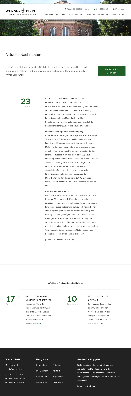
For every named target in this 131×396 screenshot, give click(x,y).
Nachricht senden (17, 382)
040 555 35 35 (101, 9)
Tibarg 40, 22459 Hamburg (77, 9)
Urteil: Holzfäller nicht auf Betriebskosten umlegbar (98, 298)
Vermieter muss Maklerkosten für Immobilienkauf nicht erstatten (64, 100)
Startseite (49, 14)
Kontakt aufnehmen (86, 386)
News (113, 14)
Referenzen (103, 14)
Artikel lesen (32, 323)
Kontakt (122, 14)
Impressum (58, 376)
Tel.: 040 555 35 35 (18, 374)
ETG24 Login (119, 9)
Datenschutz (58, 382)
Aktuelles (57, 365)
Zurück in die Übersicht (111, 71)
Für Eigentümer (76, 14)
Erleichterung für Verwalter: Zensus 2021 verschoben (39, 298)
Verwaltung (90, 14)
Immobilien (61, 14)
